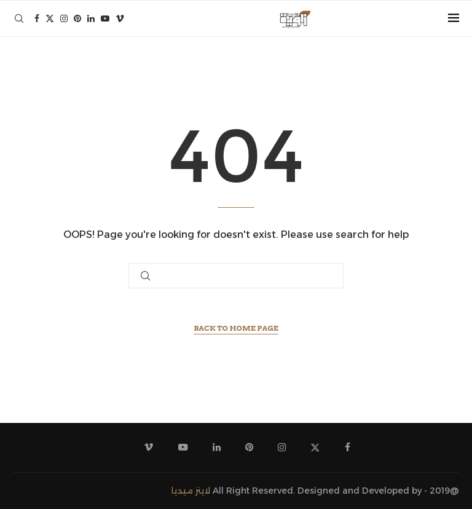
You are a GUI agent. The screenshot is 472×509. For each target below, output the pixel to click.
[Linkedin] (91, 18)
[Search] (19, 18)
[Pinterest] (77, 18)
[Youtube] (105, 18)
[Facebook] (36, 18)
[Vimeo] (120, 18)
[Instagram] (64, 18)
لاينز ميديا (190, 490)
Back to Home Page (236, 328)
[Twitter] (49, 18)
